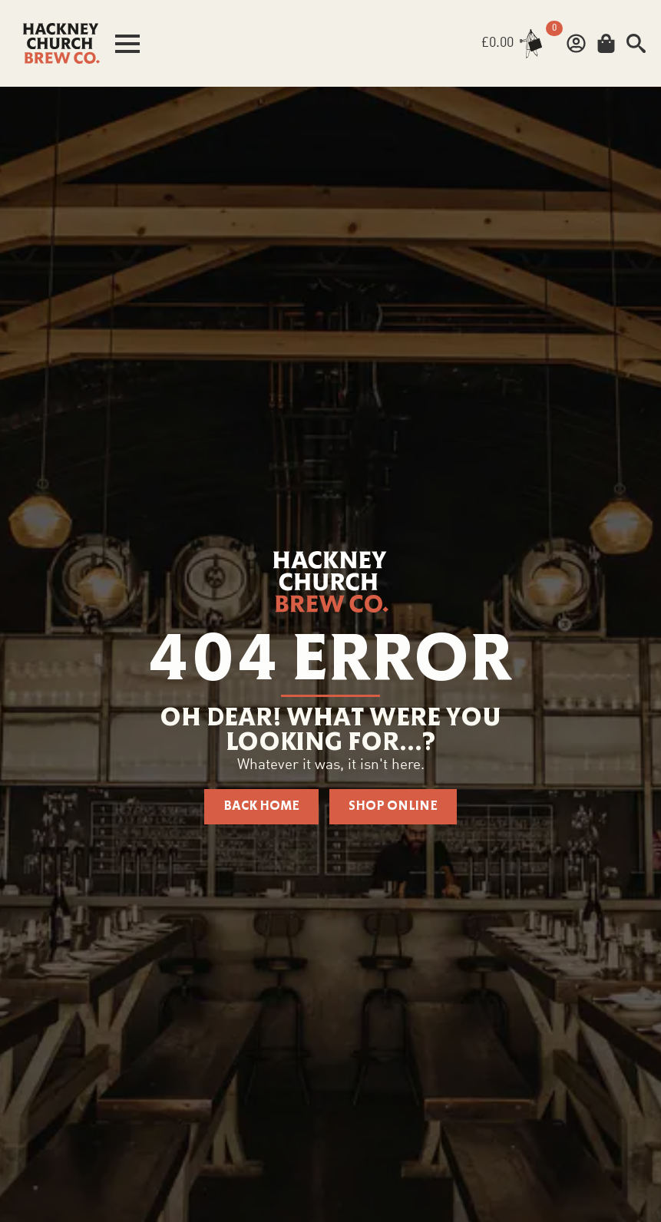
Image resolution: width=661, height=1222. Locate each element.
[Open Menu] (127, 43)
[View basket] (515, 43)
